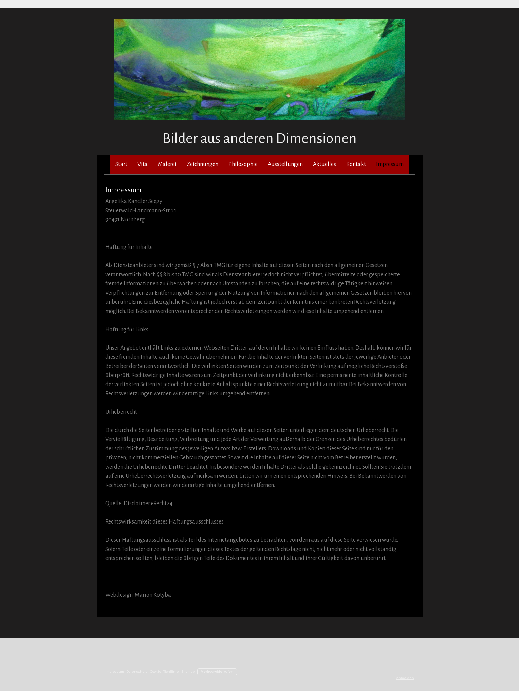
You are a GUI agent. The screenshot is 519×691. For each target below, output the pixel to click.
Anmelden (405, 678)
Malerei (167, 164)
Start (121, 164)
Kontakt (356, 164)
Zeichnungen (202, 164)
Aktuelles (324, 164)
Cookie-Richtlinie (164, 671)
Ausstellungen (285, 164)
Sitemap (188, 671)
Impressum (390, 164)
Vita (142, 164)
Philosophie (243, 164)
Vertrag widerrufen (217, 671)
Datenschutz (137, 671)
